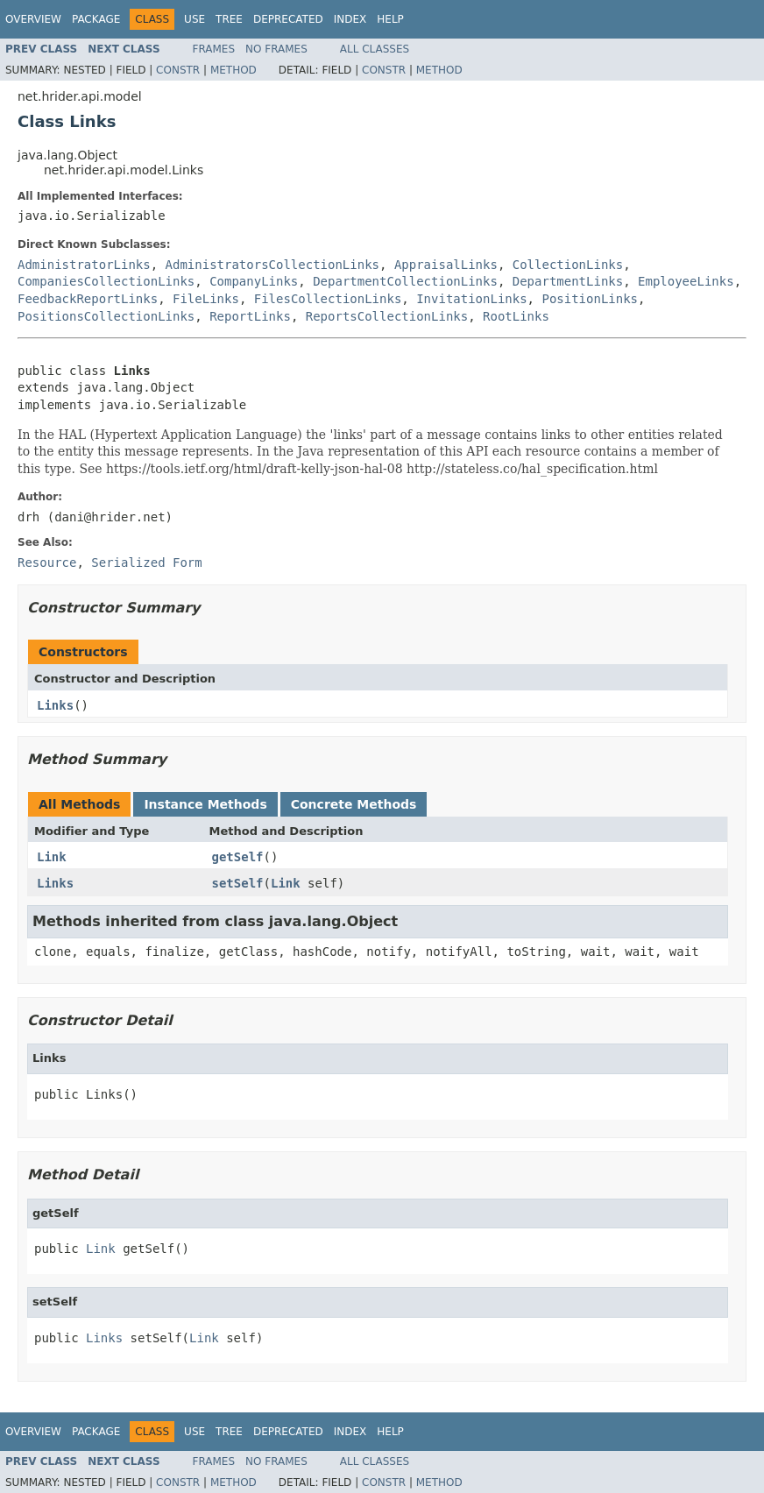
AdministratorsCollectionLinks (272, 265)
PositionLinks (589, 299)
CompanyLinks (253, 281)
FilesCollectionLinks (328, 299)
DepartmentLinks (568, 281)
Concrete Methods (354, 804)
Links (55, 705)
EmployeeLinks (686, 281)
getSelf (238, 857)
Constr (178, 70)
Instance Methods (205, 804)
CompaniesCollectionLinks (106, 281)
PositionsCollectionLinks (106, 316)
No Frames (276, 49)
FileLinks (206, 299)
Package (96, 19)
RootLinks (516, 316)
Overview (33, 19)
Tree (229, 19)
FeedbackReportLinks (88, 299)
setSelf (238, 883)
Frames (214, 49)
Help (390, 19)
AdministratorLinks (84, 265)
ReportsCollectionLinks (387, 316)
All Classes (374, 49)
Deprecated (288, 19)
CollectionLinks (568, 265)
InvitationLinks (471, 299)
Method (233, 70)
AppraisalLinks (446, 265)
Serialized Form (146, 562)
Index (350, 19)
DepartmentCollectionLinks (405, 281)
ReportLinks (250, 316)
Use (194, 19)
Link (52, 857)
